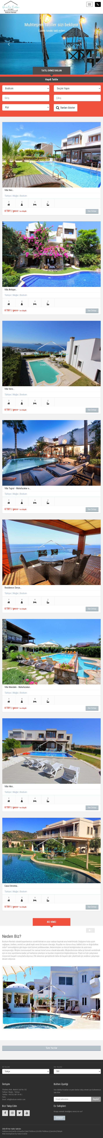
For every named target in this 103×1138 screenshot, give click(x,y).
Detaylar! (59, 1118)
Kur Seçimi (58, 1067)
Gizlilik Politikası (42, 1131)
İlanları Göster (65, 107)
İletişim (59, 1131)
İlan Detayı (92, 211)
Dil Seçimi (6, 1067)
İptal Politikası (30, 1131)
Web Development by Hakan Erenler (14, 1134)
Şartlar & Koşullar (18, 1131)
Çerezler (53, 1131)
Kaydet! (96, 1099)
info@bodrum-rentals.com (16, 1099)
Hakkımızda (6, 1131)
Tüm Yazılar (51, 1047)
